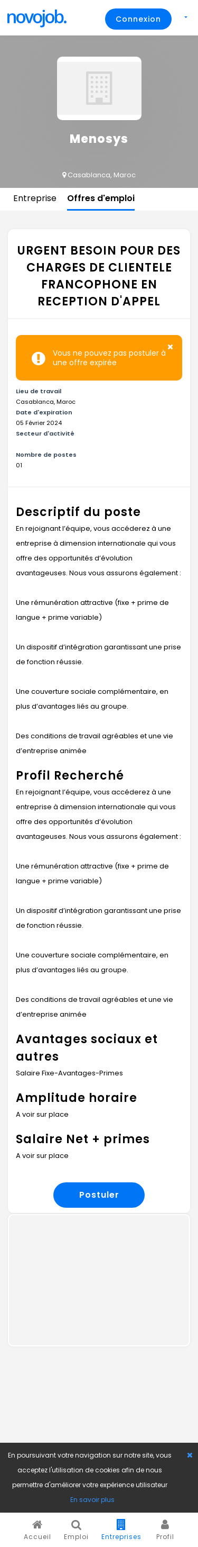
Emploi (76, 1530)
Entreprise (34, 198)
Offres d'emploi (101, 198)
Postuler (99, 1195)
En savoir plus (92, 1499)
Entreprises (121, 1530)
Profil (165, 1530)
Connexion (138, 19)
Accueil (37, 1530)
